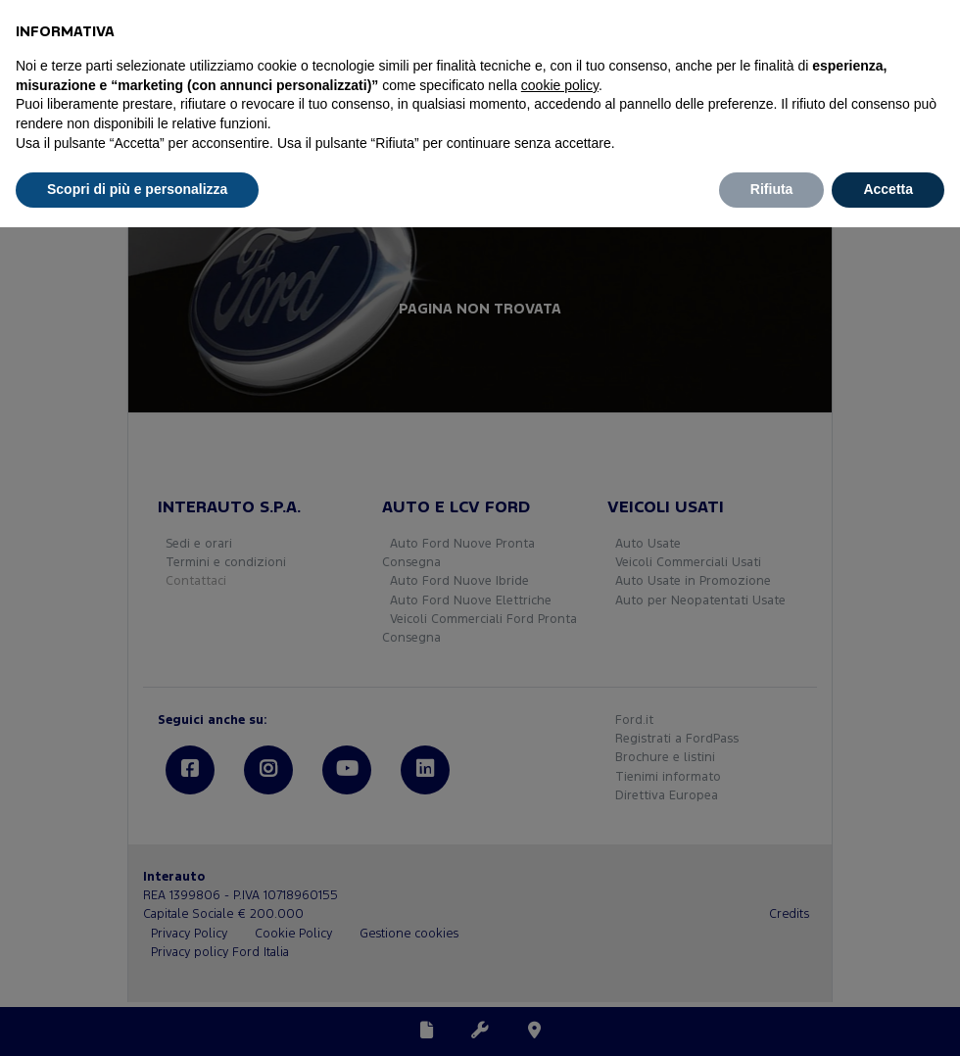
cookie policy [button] (560, 85)
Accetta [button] (888, 189)
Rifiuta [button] (771, 189)
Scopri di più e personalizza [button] (137, 189)
